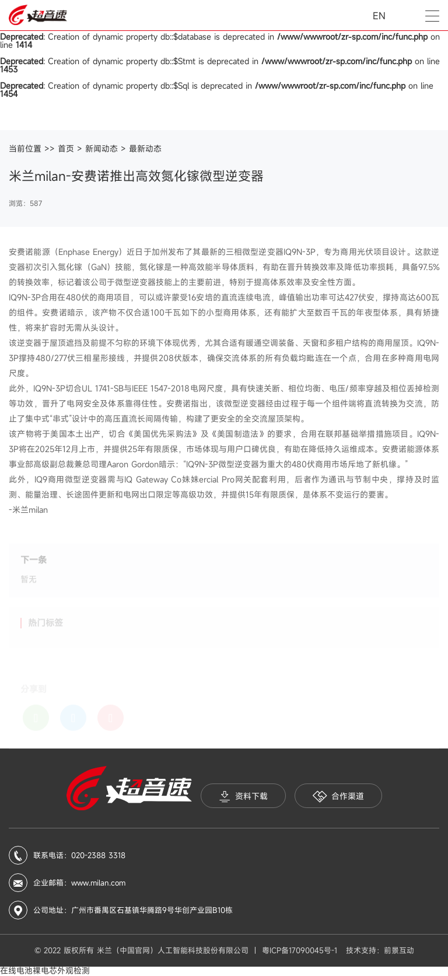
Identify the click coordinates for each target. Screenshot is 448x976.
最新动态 (145, 148)
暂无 (28, 582)
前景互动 (399, 950)
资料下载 (243, 796)
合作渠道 (338, 796)
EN (379, 15)
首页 (66, 148)
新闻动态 (101, 148)
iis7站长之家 (115, 971)
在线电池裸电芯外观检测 (45, 970)
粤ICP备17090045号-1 (299, 950)
